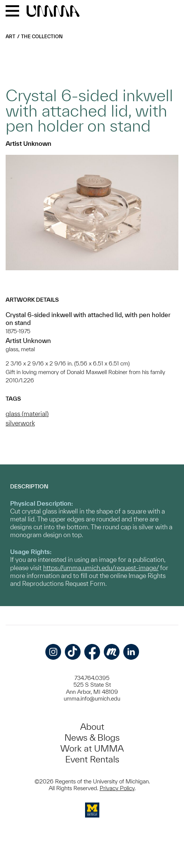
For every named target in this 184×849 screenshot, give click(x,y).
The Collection (42, 36)
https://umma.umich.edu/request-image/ (101, 567)
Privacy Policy (117, 788)
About (92, 727)
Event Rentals (92, 759)
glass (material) (27, 413)
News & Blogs (92, 737)
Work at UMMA (92, 748)
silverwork (20, 423)
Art (10, 36)
